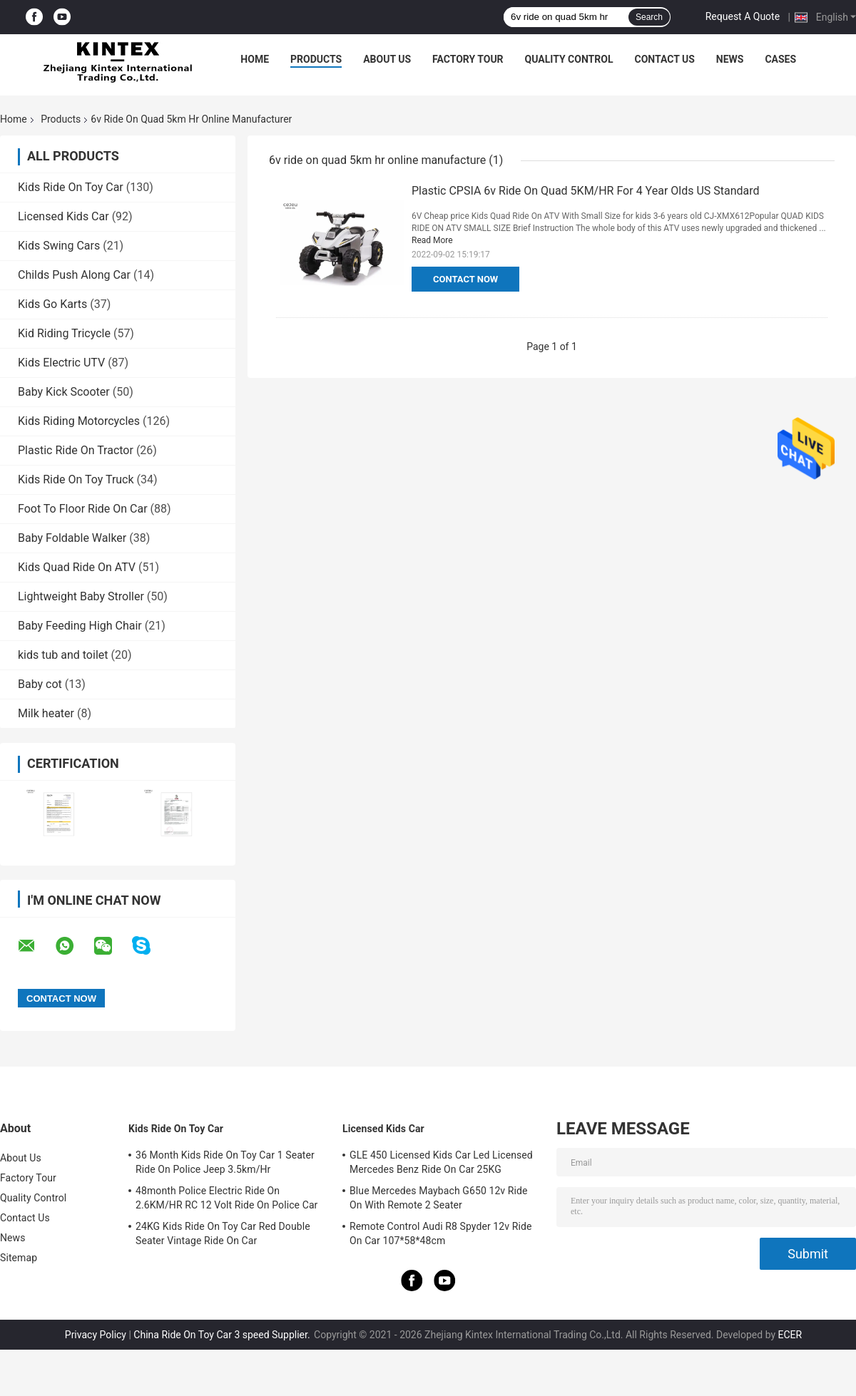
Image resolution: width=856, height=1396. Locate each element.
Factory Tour (468, 59)
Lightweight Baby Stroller (81, 596)
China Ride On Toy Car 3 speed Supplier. (222, 1334)
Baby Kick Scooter (64, 392)
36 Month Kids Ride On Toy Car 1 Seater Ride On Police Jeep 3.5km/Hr (225, 1162)
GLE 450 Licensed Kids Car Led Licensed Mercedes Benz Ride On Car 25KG (441, 1162)
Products (316, 59)
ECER (790, 1334)
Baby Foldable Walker (72, 538)
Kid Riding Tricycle (64, 333)
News (730, 59)
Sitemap (18, 1257)
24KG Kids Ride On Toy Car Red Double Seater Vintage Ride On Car (223, 1233)
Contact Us (664, 59)
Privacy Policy (95, 1334)
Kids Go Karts (52, 304)
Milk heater (46, 713)
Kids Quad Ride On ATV (77, 567)
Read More (432, 240)
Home (254, 59)
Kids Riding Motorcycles (79, 421)
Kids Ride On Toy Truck (76, 479)
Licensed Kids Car (63, 216)
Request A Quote (742, 16)
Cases (780, 59)
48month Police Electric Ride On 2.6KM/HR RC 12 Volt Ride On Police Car (226, 1198)
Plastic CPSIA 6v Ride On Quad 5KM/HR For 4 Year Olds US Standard (586, 190)
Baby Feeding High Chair (80, 625)
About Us (387, 59)
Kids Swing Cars (59, 245)
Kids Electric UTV (61, 362)
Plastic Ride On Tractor (75, 450)
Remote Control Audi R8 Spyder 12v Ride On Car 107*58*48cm (441, 1233)
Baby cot (40, 684)
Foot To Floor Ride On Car (83, 508)
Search (649, 17)
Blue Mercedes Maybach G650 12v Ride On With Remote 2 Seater (439, 1198)
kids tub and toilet (63, 655)
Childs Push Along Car (74, 275)
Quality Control (569, 59)
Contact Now (465, 279)
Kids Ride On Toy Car (70, 187)
